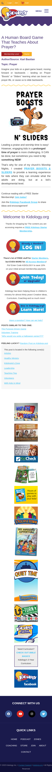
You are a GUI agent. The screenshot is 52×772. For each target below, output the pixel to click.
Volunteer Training (9, 332)
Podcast (26, 739)
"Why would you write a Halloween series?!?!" (22, 336)
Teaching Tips (10, 373)
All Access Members (36, 261)
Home (14, 739)
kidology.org (38, 765)
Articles (7, 353)
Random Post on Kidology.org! (34, 343)
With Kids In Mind (12, 383)
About (42, 745)
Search (3, 3)
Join (16, 3)
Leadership (9, 368)
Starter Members (40, 258)
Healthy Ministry (11, 358)
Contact (26, 752)
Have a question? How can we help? (26, 320)
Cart (27, 3)
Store (23, 745)
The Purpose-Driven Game (13, 329)
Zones (37, 739)
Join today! (21, 197)
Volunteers (9, 378)
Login (9, 3)
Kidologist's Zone (12, 363)
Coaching (11, 745)
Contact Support (24, 765)
